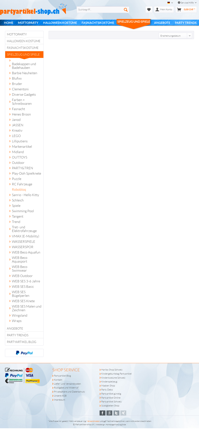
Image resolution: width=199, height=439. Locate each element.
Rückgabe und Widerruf (66, 387)
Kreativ (17, 130)
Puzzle (16, 179)
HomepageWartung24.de (116, 425)
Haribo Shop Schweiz (111, 369)
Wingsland (19, 315)
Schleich (18, 200)
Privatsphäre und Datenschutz (69, 391)
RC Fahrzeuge (22, 184)
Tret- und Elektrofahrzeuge (24, 229)
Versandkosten (93, 421)
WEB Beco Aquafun (26, 252)
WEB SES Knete (23, 301)
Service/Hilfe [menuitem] (186, 2)
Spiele (16, 205)
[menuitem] (97, 9)
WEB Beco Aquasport (19, 259)
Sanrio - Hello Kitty (25, 195)
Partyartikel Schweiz (111, 401)
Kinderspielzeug (109, 381)
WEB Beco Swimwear (19, 268)
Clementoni (20, 89)
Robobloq (19, 189)
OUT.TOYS (19, 157)
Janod (16, 120)
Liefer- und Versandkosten (67, 383)
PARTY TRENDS (17, 335)
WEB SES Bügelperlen (20, 293)
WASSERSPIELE (23, 241)
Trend (16, 222)
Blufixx (17, 78)
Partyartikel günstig (111, 393)
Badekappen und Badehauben (24, 66)
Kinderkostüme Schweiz (113, 377)
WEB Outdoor (22, 276)
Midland (18, 152)
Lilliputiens (20, 141)
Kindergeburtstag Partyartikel (116, 373)
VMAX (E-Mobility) (25, 236)
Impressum (59, 399)
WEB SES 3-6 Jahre (26, 281)
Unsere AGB (60, 395)
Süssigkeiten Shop (110, 405)
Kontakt (58, 379)
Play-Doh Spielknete (26, 173)
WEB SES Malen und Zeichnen (26, 308)
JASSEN (17, 125)
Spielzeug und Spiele (23, 55)
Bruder (17, 84)
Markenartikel (22, 146)
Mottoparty (17, 34)
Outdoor (18, 163)
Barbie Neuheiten (24, 73)
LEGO (16, 136)
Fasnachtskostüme (23, 48)
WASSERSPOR (22, 247)
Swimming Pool (23, 211)
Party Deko (107, 389)
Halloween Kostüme (23, 41)
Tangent (17, 216)
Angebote (15, 328)
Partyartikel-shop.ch (84, 424)
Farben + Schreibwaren (22, 101)
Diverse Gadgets (24, 94)
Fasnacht (18, 109)
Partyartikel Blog (21, 342)
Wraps (17, 321)
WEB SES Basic (23, 286)
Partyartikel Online (110, 397)
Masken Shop (108, 385)
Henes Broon (21, 114)
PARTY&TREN (22, 168)
